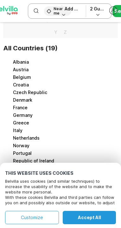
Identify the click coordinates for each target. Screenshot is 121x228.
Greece (21, 122)
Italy (17, 130)
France (20, 107)
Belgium (22, 77)
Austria (21, 69)
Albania (21, 62)
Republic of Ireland (33, 160)
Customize (32, 217)
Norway (21, 145)
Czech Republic (30, 92)
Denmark (22, 100)
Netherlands (26, 138)
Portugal (22, 153)
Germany (23, 115)
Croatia (21, 84)
